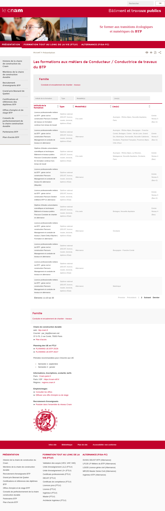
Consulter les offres (44, 392)
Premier (121, 297)
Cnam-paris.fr (45, 376)
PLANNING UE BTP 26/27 (47, 352)
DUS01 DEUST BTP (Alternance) (97, 460)
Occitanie (116, 231)
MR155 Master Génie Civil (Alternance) (99, 471)
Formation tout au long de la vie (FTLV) (61, 456)
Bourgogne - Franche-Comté (123, 250)
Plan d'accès (41, 339)
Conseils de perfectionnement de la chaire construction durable (13, 122)
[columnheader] (46, 106)
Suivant (147, 297)
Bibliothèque (67, 445)
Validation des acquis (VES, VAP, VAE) (59, 463)
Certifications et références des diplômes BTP (10, 102)
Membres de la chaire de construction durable (13, 74)
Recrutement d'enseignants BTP (12, 84)
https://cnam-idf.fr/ (51, 379)
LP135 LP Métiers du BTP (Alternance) (99, 464)
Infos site (52, 445)
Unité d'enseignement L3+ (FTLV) (57, 470)
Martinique (117, 286)
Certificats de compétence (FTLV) (57, 482)
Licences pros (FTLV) (52, 485)
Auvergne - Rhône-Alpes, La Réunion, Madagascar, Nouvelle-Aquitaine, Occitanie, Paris (129, 156)
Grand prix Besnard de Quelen (13, 92)
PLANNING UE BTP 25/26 (47, 349)
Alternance (80, 136)
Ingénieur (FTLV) (50, 493)
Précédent (131, 297)
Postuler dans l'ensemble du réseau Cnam (54, 404)
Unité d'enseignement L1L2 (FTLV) (57, 467)
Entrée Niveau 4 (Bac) (154, 156)
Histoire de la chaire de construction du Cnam (12, 64)
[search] (140, 3)
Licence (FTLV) (49, 489)
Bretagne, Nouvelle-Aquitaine (124, 211)
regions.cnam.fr (48, 382)
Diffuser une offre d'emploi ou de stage (52, 395)
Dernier (156, 297)
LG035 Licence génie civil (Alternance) (99, 467)
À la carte (79, 119)
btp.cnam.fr (43, 330)
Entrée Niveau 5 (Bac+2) (154, 119)
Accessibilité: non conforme (104, 445)
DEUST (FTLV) (49, 478)
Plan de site (83, 445)
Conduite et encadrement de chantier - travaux (60, 85)
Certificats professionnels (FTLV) (57, 474)
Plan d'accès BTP (11, 137)
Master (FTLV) (49, 496)
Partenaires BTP (10, 132)
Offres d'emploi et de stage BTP (13, 111)
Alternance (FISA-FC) (95, 454)
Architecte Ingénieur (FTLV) (54, 500)
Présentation (49, 53)
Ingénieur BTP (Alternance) (94, 475)
